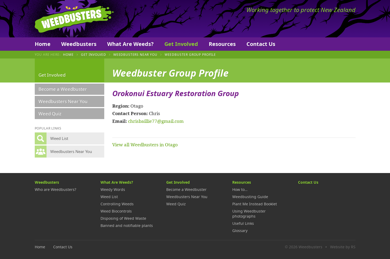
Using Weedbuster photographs (249, 214)
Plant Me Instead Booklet (254, 203)
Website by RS (343, 246)
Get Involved (181, 44)
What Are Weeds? (130, 44)
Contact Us (260, 44)
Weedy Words (113, 189)
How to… (240, 189)
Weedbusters (74, 18)
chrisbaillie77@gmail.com (156, 121)
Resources (222, 44)
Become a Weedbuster (62, 89)
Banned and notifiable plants (127, 225)
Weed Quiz (49, 114)
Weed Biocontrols (116, 211)
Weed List (109, 196)
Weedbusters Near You (135, 54)
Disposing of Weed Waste (123, 218)
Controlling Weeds (117, 203)
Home (43, 44)
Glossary (240, 230)
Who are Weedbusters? (55, 189)
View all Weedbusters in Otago (145, 144)
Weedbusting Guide (250, 196)
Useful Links (243, 223)
